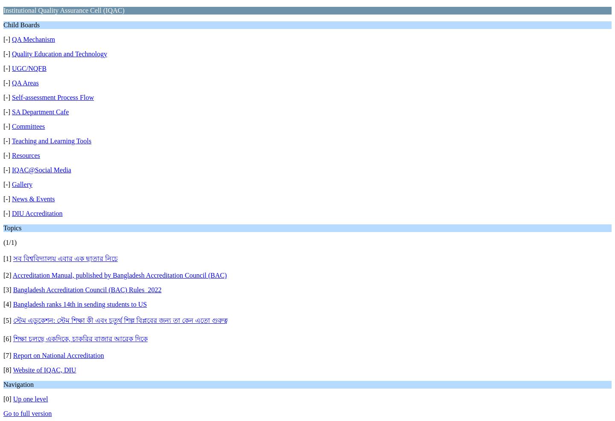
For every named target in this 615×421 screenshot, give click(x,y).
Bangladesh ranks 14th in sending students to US (80, 304)
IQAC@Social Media (41, 170)
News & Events (33, 199)
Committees (28, 126)
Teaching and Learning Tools (51, 141)
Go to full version (27, 413)
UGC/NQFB (29, 68)
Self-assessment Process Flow (53, 97)
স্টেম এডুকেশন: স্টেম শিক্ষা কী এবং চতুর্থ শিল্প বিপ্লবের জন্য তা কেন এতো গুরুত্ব (120, 320)
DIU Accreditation (37, 213)
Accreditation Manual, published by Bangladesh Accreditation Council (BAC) (120, 275)
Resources (26, 155)
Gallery (22, 184)
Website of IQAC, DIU (44, 370)
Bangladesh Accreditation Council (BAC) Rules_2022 (87, 289)
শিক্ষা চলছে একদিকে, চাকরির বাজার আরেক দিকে (80, 339)
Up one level (30, 399)
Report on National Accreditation (58, 355)
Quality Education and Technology (59, 54)
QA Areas (25, 83)
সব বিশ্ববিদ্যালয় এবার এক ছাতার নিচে (65, 258)
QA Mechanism (33, 39)
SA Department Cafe (40, 112)
